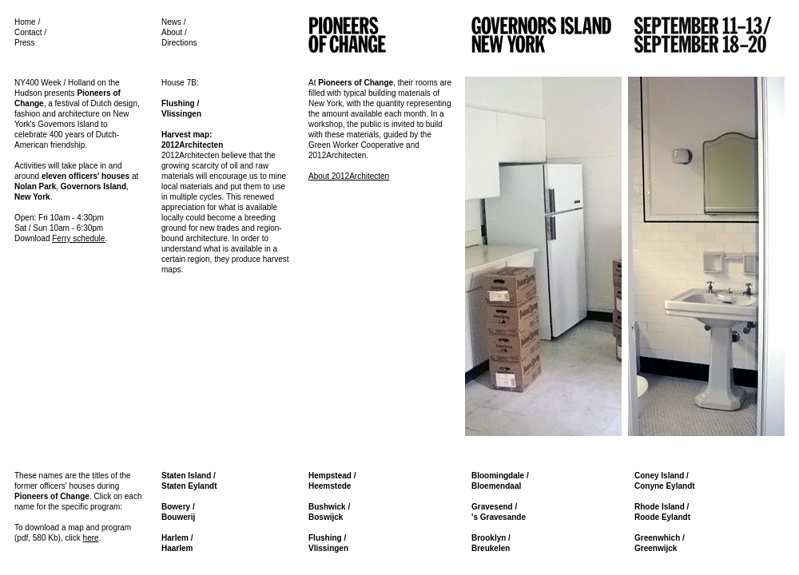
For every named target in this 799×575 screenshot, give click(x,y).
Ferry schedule (78, 238)
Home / (27, 22)
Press (24, 42)
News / (173, 22)
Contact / (30, 32)
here (91, 537)
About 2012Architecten (348, 176)
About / (174, 32)
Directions (179, 42)
